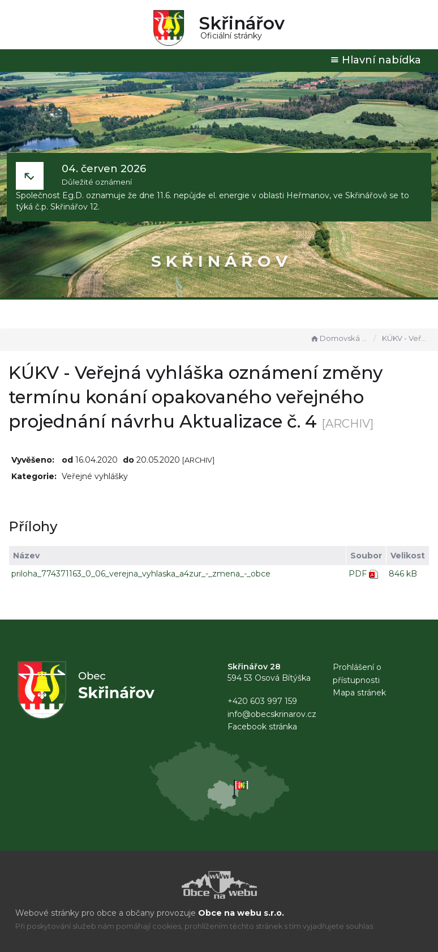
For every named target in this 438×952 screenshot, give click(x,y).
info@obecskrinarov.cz (271, 714)
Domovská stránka (339, 338)
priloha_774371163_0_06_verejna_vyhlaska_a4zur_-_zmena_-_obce (140, 574)
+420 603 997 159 (262, 701)
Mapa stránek (359, 693)
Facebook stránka (262, 727)
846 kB (403, 574)
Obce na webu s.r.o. (241, 913)
